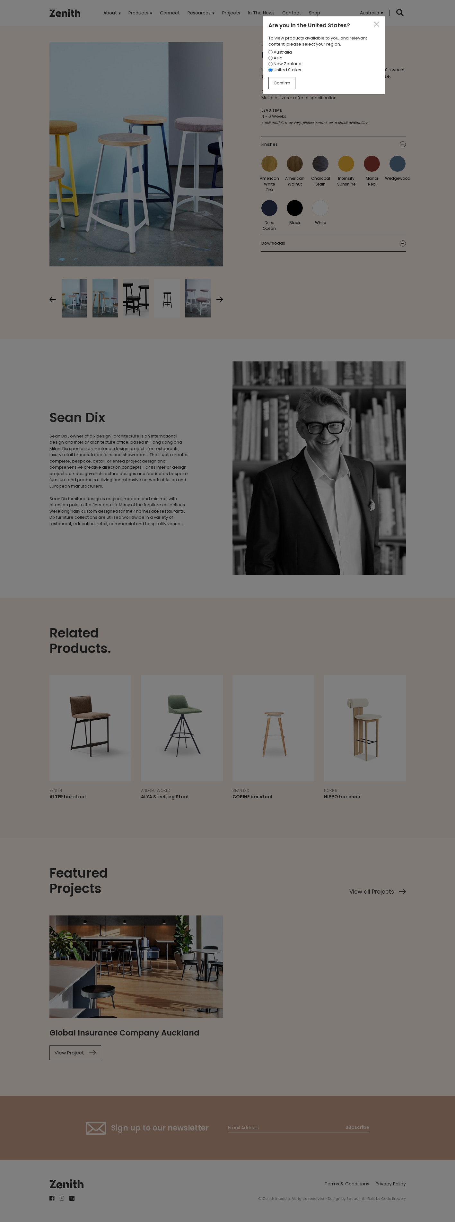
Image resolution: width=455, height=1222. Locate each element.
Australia (280, 52)
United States (284, 70)
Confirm (282, 83)
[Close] (376, 24)
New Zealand (285, 64)
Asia (275, 58)
